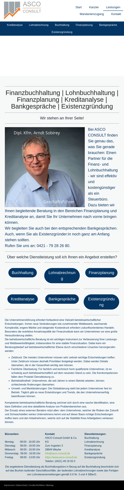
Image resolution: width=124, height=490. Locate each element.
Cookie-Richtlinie (37, 485)
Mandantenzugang (92, 14)
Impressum (9, 485)
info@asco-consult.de (57, 453)
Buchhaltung (62, 25)
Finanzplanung (84, 25)
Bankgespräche (108, 25)
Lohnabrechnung (38, 25)
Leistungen (113, 7)
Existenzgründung (62, 32)
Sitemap (50, 485)
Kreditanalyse (15, 25)
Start (79, 7)
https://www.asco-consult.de (61, 457)
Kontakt (116, 14)
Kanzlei (94, 7)
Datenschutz (22, 485)
